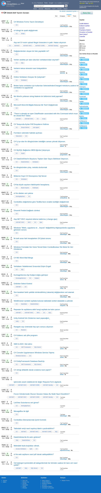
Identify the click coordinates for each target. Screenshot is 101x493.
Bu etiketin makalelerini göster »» (69, 11)
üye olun (91, 3)
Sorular (24, 483)
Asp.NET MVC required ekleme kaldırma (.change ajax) (35, 219)
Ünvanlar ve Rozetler (86, 32)
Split (31, 449)
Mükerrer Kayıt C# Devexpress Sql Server (30, 176)
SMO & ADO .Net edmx (23, 344)
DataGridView (25, 162)
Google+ (51, 3)
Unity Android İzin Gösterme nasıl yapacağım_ (32, 318)
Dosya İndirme (25, 127)
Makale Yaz (25, 482)
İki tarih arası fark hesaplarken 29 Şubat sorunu (32, 238)
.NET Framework (26, 347)
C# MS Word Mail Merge (23, 258)
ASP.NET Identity (53, 45)
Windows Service (21, 355)
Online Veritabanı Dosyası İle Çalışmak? (29, 77)
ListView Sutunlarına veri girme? (26, 403)
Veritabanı (24, 80)
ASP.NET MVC (27, 45)
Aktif (69, 16)
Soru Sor (86, 13)
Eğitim (4, 482)
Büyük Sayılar (25, 187)
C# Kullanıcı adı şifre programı (26, 335)
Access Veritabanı (21, 449)
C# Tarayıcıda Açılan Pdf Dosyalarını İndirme (31, 124)
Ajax (41, 222)
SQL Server (37, 347)
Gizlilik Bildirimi (84, 23)
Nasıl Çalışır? (84, 34)
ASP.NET (17, 45)
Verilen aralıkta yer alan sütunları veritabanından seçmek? (36, 60)
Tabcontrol (19, 136)
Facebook (40, 3)
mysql (22, 153)
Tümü (74, 16)
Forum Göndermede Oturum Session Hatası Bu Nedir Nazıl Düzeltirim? (42, 394)
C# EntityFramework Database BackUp (29, 361)
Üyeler (54, 9)
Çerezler (82, 28)
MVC (29, 222)
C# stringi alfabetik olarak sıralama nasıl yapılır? (32, 370)
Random (23, 330)
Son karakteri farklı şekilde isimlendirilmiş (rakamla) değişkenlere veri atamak (44, 292)
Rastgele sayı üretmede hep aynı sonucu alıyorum (33, 327)
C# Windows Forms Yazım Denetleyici (29, 22)
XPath (23, 33)
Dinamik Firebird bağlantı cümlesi (27, 211)
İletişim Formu (66, 480)
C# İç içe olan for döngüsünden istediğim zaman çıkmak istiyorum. (40, 142)
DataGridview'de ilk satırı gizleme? (27, 437)
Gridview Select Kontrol (23, 284)
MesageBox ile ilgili (21, 411)
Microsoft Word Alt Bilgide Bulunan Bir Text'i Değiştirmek (36, 105)
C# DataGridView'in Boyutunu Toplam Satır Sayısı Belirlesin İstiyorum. (41, 159)
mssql (43, 118)
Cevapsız (62, 16)
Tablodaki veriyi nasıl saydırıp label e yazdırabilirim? (34, 428)
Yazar (84, 64)
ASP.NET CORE (40, 45)
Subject (37, 278)
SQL (22, 63)
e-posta (60, 3)
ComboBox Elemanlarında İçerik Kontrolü (30, 420)
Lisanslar (82, 36)
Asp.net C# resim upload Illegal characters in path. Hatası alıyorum (40, 43)
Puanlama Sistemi (85, 30)
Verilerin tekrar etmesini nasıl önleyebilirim (30, 68)
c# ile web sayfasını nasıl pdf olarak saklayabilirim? (34, 454)
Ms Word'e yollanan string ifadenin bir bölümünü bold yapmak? (38, 96)
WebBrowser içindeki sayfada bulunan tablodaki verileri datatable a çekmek (43, 301)
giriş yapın (82, 3)
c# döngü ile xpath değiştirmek (26, 30)
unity (17, 321)
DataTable (24, 304)
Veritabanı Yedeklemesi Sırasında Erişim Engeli (32, 266)
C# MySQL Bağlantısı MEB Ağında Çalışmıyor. (32, 150)
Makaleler (25, 485)
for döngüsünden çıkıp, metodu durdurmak (30, 167)
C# (16, 12)
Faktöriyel (35, 187)
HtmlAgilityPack (20, 196)
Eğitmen (85, 69)
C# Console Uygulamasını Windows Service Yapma (34, 353)
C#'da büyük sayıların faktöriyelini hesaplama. (32, 185)
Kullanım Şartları (85, 26)
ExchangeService (21, 278)
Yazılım (5, 480)
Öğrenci (85, 59)
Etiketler (59, 9)
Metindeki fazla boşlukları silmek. (27, 446)
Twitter (46, 3)
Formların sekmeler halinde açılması (28, 133)
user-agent (36, 127)
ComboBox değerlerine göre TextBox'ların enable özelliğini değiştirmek (41, 202)
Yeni (56, 16)
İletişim (65, 9)
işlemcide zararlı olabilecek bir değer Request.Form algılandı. (38, 382)
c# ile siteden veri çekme (23, 193)
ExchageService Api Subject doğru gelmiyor (31, 275)
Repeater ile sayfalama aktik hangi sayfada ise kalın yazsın (37, 310)
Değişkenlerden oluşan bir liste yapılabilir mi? (31, 51)
